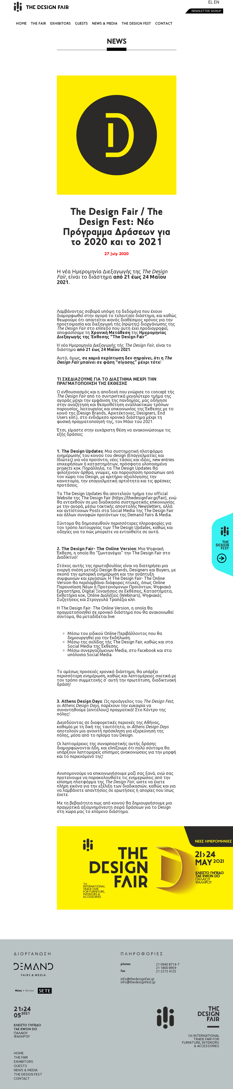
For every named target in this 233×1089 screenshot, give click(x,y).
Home (21, 24)
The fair (38, 24)
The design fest (136, 24)
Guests (81, 24)
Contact (163, 24)
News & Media (104, 24)
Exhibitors (60, 24)
